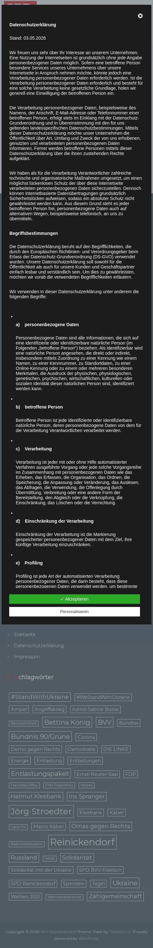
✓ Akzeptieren (74, 599)
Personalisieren (74, 611)
